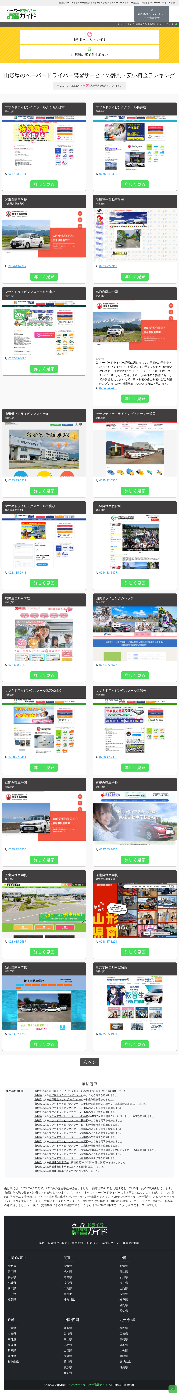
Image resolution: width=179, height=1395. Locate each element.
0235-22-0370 (108, 483)
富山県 (124, 1277)
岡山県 (68, 1345)
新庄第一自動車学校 (111, 202)
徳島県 (68, 1361)
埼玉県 (68, 1288)
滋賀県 (12, 1339)
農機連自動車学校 (19, 602)
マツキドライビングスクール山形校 (68, 1108)
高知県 (68, 1378)
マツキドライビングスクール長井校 (124, 109)
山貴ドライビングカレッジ (117, 602)
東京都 (68, 1299)
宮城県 (12, 1288)
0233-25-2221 (17, 483)
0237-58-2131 (17, 176)
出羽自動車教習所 (110, 509)
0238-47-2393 (108, 761)
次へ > (89, 1067)
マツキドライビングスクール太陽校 (68, 1134)
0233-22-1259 (17, 1039)
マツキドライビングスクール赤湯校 (124, 694)
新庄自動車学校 (17, 972)
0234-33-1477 (108, 576)
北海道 (12, 1271)
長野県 (124, 1299)
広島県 (68, 1350)
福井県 (124, 1288)
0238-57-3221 (108, 947)
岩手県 (12, 1282)
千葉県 (68, 1294)
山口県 (68, 1356)
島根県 (68, 1339)
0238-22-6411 (17, 761)
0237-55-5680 (17, 361)
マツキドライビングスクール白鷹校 (33, 509)
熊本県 (124, 1350)
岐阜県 (124, 1305)
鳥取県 (68, 1333)
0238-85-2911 (17, 576)
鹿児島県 (125, 1367)
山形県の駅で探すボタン (89, 55)
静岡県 (124, 1310)
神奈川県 (69, 1305)
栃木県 (68, 1277)
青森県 (12, 1277)
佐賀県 (124, 1339)
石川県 (124, 1282)
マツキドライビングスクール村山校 (33, 294)
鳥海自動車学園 (108, 294)
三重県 (12, 1333)
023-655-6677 (108, 669)
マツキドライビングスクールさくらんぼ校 (38, 109)
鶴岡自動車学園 (17, 787)
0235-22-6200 (17, 854)
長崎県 (124, 1345)
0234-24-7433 (108, 391)
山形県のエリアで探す (89, 40)
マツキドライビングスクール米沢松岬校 (36, 694)
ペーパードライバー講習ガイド (131, 24)
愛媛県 (68, 1373)
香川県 (68, 1367)
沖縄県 (124, 1373)
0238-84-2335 (108, 176)
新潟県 (124, 1271)
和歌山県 (13, 1367)
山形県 (38, 1096)
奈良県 (12, 1361)
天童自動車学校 (17, 880)
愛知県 (124, 1316)
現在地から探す (57, 1248)
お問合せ (92, 1248)
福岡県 (124, 1333)
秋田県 (12, 1294)
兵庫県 (12, 1356)
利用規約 (77, 1248)
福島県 (12, 1305)
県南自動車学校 (108, 880)
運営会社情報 (131, 1248)
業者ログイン (110, 1248)
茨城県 (68, 1271)
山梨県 (124, 1294)
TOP (41, 1248)
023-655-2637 (17, 947)
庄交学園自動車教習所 (113, 972)
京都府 (12, 1345)
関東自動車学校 (17, 202)
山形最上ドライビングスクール (29, 416)
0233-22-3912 (108, 269)
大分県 (124, 1356)
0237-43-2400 (108, 854)
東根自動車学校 (108, 787)
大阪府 (12, 1350)
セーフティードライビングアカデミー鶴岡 (129, 416)
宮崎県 (124, 1361)
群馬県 (68, 1282)
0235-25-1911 (108, 1039)
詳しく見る (44, 186)
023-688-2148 (17, 669)
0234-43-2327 (17, 269)
